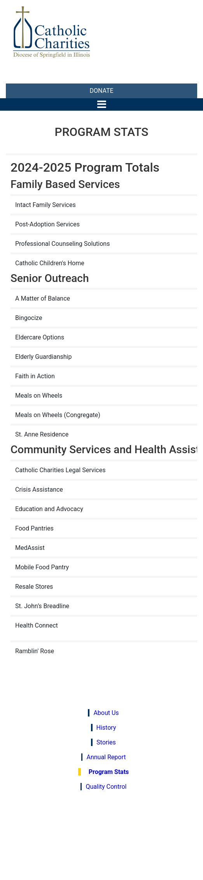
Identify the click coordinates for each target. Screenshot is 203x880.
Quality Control (106, 786)
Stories (106, 742)
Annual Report (106, 757)
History (106, 727)
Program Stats (109, 772)
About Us (106, 713)
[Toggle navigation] (101, 104)
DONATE (101, 90)
